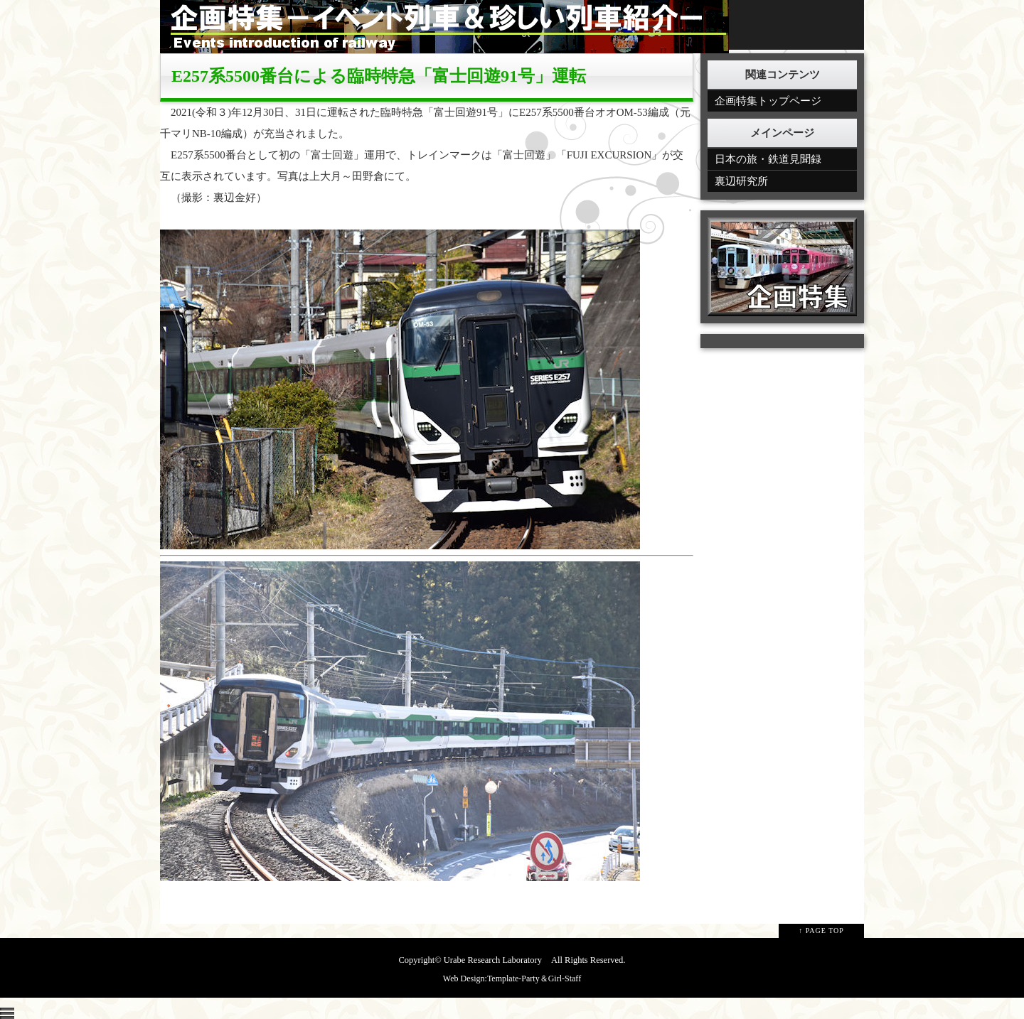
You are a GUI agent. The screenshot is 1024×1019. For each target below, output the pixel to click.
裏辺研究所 (741, 181)
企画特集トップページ (768, 101)
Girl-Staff (564, 978)
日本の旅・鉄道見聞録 (768, 159)
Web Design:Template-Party (491, 978)
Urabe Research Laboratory (493, 960)
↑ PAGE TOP (821, 930)
